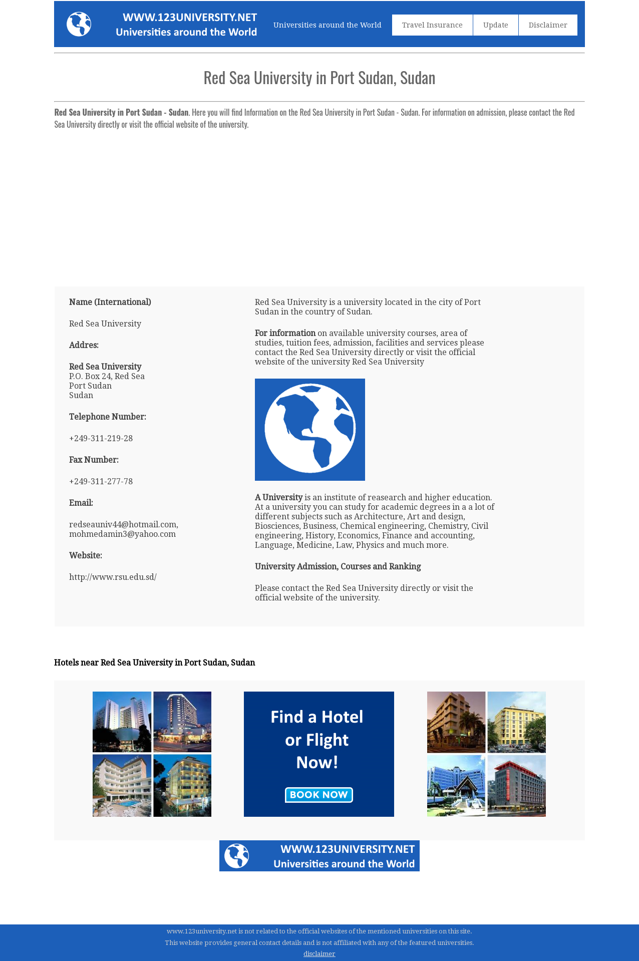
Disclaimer (548, 25)
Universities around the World (327, 25)
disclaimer (319, 953)
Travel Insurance (432, 25)
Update (495, 25)
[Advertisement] (319, 204)
